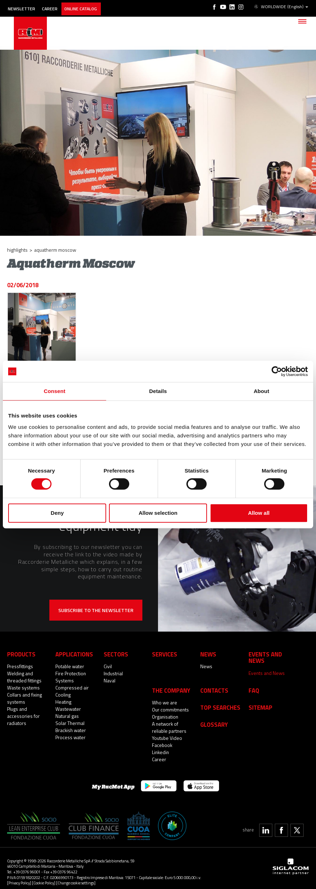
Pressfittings (20, 666)
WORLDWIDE (281, 6)
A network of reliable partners (168, 720)
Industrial (113, 673)
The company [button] (170, 683)
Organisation (165, 709)
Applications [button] (73, 654)
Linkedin (160, 744)
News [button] (207, 654)
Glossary (213, 716)
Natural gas (67, 715)
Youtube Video (166, 730)
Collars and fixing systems (24, 698)
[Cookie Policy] (43, 875)
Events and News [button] (272, 654)
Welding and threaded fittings (23, 677)
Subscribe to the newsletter (96, 610)
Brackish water (70, 729)
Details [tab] (158, 391)
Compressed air (71, 687)
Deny (57, 513)
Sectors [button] (115, 654)
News (206, 666)
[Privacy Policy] (19, 875)
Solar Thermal (69, 722)
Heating (63, 701)
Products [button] (21, 654)
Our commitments (170, 702)
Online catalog (88, 6)
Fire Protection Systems (70, 677)
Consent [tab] (54, 391)
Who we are (164, 695)
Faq (253, 683)
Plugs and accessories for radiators (23, 715)
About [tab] (261, 391)
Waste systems (23, 687)
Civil (107, 666)
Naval (109, 680)
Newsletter (23, 6)
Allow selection (157, 513)
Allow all (258, 513)
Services (164, 654)
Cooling (63, 694)
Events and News (266, 666)
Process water (70, 737)
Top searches (219, 700)
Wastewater (67, 708)
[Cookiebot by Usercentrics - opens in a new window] (277, 371)
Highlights (17, 249)
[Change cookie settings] (76, 875)
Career (54, 6)
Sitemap (260, 700)
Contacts (213, 683)
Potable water (69, 666)
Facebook (162, 737)
